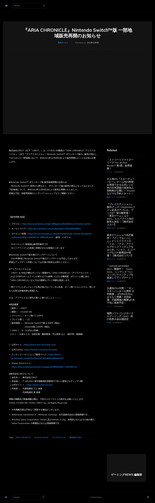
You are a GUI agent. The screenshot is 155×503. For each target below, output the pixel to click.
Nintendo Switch (41, 437)
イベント (109, 172)
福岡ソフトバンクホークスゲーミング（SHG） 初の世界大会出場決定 (120, 316)
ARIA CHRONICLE (23, 437)
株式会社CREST (76, 437)
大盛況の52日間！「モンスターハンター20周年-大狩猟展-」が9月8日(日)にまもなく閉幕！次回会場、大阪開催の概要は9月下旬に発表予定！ (121, 295)
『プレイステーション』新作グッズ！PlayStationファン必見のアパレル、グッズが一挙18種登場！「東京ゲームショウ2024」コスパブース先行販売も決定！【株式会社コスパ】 (121, 214)
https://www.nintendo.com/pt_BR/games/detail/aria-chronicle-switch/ (56, 224)
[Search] (44, 5)
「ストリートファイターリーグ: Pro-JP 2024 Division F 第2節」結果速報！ (120, 164)
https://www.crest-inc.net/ (40, 384)
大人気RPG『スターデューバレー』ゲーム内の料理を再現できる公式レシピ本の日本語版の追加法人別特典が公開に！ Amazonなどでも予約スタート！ (121, 186)
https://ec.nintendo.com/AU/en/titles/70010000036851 (54, 228)
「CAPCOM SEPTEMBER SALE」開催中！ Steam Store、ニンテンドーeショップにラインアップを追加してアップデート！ (120, 272)
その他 (109, 322)
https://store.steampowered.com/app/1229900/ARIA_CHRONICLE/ (44, 367)
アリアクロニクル (59, 437)
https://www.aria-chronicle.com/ (40, 344)
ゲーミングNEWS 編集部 (126, 474)
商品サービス (63, 43)
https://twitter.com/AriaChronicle (40, 349)
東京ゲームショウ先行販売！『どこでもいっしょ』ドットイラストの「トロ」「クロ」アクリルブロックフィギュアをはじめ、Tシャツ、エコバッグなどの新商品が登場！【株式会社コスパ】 (121, 245)
